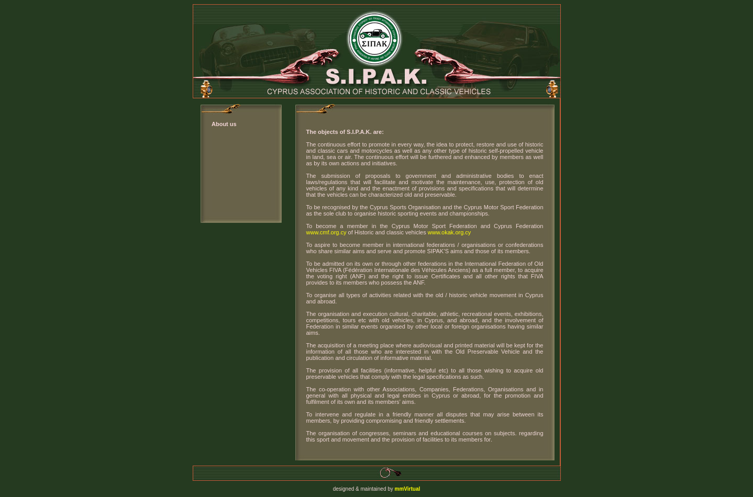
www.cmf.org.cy (326, 232)
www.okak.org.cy (448, 232)
